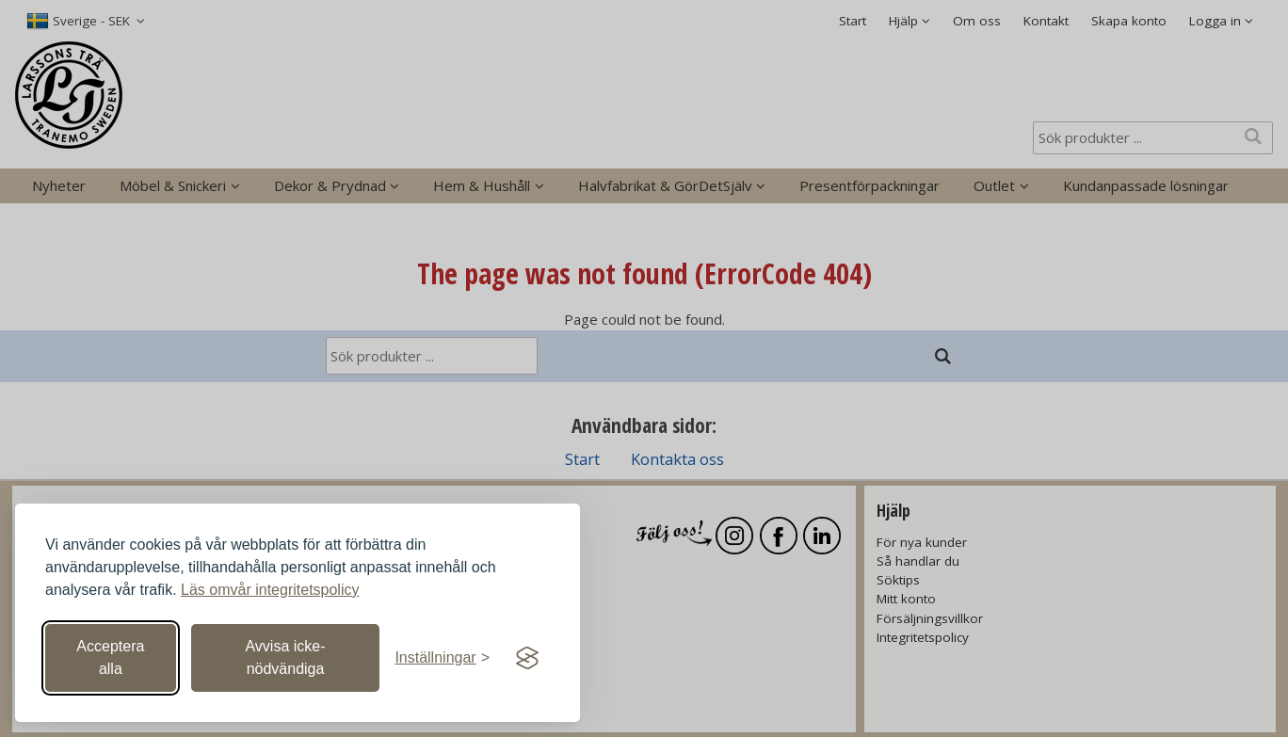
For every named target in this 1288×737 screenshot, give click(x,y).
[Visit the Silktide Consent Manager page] (527, 658)
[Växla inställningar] (442, 658)
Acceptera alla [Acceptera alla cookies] (110, 657)
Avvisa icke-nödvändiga (285, 657)
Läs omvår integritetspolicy (270, 590)
